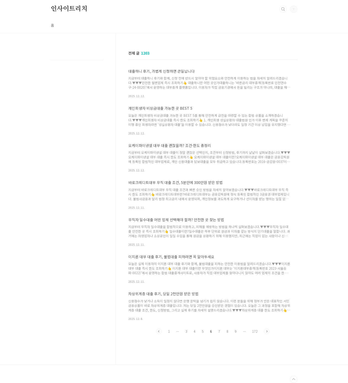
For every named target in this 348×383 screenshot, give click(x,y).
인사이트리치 (69, 9)
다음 (266, 331)
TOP (293, 379)
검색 (283, 9)
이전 (159, 331)
